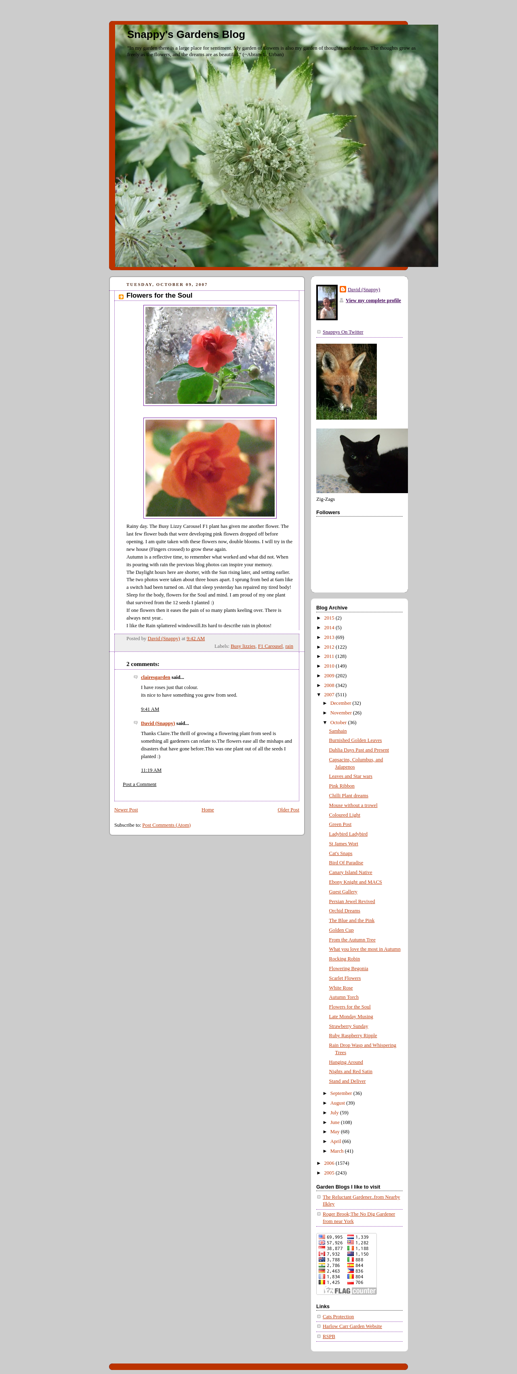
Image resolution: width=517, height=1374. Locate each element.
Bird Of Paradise (346, 863)
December (341, 703)
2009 (330, 676)
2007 (330, 695)
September (341, 1093)
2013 (330, 637)
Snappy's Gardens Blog (186, 34)
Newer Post (126, 810)
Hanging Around (346, 1062)
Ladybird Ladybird (348, 834)
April (336, 1141)
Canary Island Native (350, 872)
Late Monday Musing (351, 1016)
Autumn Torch (344, 997)
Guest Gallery (343, 892)
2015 (330, 618)
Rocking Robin (344, 959)
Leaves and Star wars (351, 776)
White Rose (341, 988)
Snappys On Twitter (343, 332)
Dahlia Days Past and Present (359, 750)
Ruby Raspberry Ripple (353, 1035)
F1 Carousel (270, 646)
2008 (330, 685)
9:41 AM (150, 709)
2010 (330, 666)
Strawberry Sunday (348, 1026)
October (339, 722)
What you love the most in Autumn (365, 949)
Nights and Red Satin (351, 1071)
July (335, 1113)
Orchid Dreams (344, 911)
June (335, 1122)
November (341, 713)
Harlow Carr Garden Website (352, 1326)
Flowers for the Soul (350, 1007)
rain (289, 646)
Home (208, 810)
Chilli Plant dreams (348, 795)
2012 (330, 647)
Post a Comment (139, 784)
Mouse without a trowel (353, 805)
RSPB (329, 1336)
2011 (330, 656)
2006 (330, 1163)
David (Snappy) (158, 723)
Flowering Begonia (348, 968)
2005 (330, 1173)
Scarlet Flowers (345, 978)
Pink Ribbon (342, 786)
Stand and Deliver (347, 1081)
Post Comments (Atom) (166, 825)
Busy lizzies (243, 646)
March (337, 1151)
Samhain (338, 731)
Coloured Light (344, 815)
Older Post (288, 810)
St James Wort (343, 844)
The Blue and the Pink (352, 920)
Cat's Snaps (341, 853)
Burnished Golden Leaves (355, 740)
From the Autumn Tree (352, 940)
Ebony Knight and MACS (355, 882)
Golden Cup (341, 930)
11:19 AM (151, 770)
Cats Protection (338, 1316)
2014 (330, 627)
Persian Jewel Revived (352, 901)
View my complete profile (373, 300)
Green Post (340, 824)
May (335, 1131)
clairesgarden (155, 677)
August (338, 1103)
